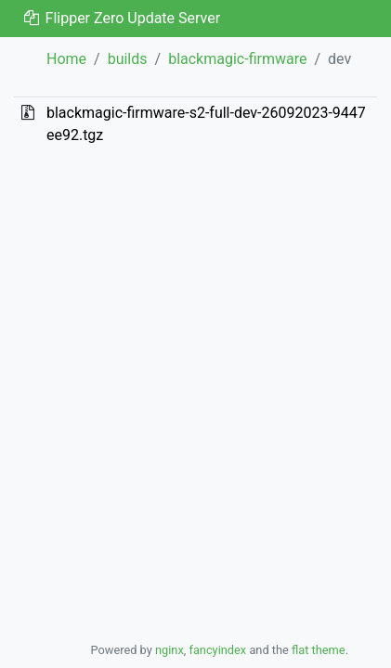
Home (66, 59)
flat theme (318, 650)
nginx (169, 650)
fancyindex (217, 650)
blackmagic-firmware (237, 59)
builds (128, 59)
